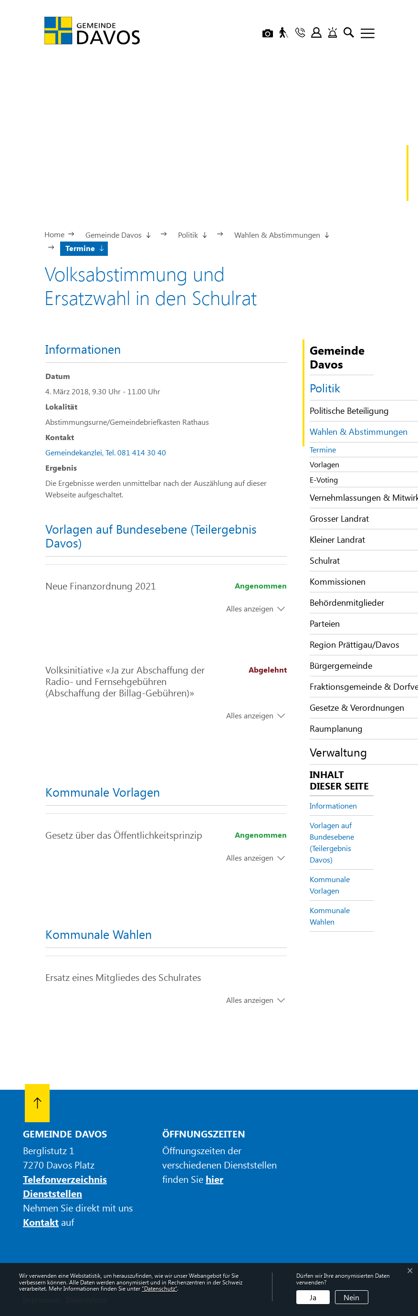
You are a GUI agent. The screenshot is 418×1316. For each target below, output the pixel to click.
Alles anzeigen (249, 608)
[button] (117, 234)
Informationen (333, 805)
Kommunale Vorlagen (330, 884)
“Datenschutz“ (159, 1288)
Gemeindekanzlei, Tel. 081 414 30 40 (105, 452)
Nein (351, 1297)
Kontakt (41, 1221)
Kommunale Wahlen (330, 915)
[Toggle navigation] (364, 34)
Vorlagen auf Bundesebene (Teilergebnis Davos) (332, 842)
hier (214, 1178)
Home (54, 234)
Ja (313, 1297)
